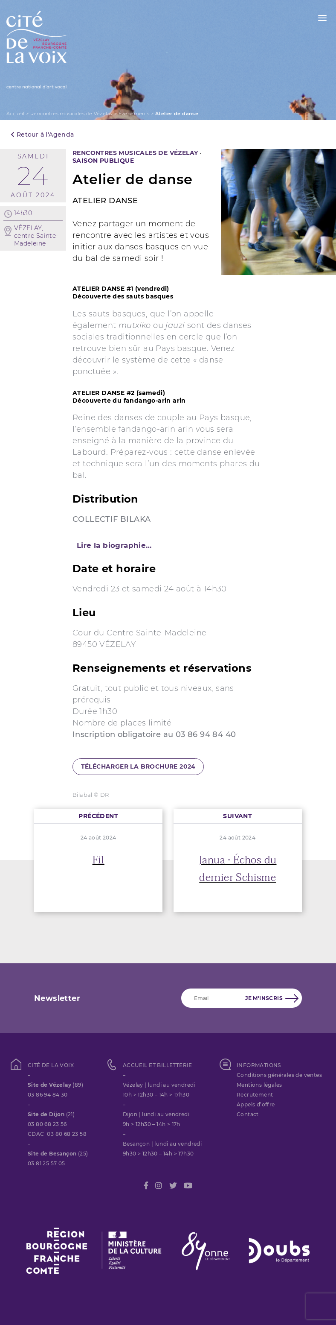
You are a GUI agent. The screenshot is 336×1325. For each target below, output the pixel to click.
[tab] (168, 545)
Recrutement (255, 1094)
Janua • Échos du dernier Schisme (237, 868)
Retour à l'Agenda (42, 134)
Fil (98, 860)
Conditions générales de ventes (279, 1075)
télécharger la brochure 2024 (138, 766)
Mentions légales (259, 1085)
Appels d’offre (256, 1104)
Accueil (15, 114)
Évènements (134, 114)
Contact (248, 1114)
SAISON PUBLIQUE (103, 160)
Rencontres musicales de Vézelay (71, 114)
